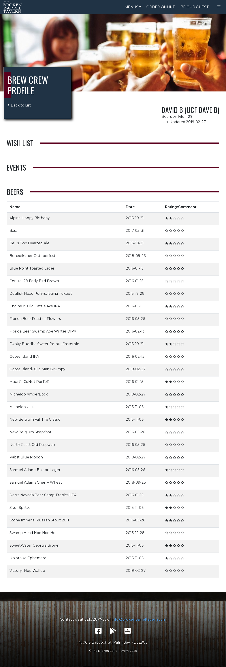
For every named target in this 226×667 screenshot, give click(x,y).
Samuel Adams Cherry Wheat (35, 482)
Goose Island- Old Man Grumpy (37, 369)
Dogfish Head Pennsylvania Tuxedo (41, 293)
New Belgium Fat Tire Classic (34, 419)
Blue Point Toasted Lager (32, 268)
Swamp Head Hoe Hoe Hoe (33, 533)
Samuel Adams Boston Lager (34, 470)
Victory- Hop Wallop (27, 570)
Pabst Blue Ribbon (26, 457)
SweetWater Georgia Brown (34, 545)
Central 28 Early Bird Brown (34, 281)
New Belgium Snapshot (30, 432)
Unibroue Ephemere (27, 558)
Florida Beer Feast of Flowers (35, 319)
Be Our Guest (195, 7)
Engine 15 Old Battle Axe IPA (34, 306)
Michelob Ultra (22, 407)
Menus (131, 7)
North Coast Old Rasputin (32, 445)
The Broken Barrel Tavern (13, 7)
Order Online (160, 7)
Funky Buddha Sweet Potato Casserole (44, 344)
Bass (13, 230)
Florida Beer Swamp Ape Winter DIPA (42, 331)
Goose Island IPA (24, 356)
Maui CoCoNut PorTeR (29, 382)
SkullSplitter (20, 507)
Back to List (19, 105)
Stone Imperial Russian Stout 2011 (39, 520)
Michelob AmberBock (28, 394)
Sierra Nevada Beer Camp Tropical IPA (43, 495)
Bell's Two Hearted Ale (29, 243)
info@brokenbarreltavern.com (139, 619)
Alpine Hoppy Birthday (29, 218)
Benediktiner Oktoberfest (32, 256)
